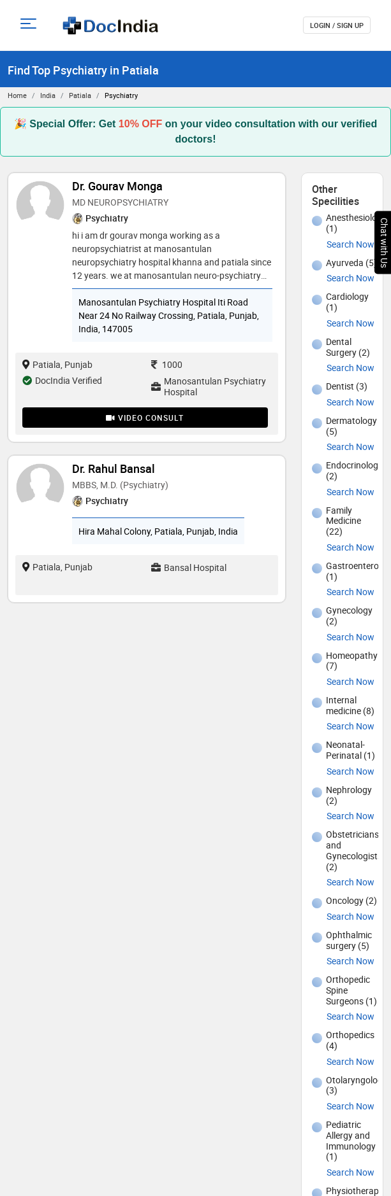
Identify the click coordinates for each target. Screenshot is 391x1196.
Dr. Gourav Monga (117, 185)
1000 (166, 364)
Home (17, 95)
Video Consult (145, 417)
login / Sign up (337, 25)
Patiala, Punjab (57, 364)
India (47, 95)
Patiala (80, 95)
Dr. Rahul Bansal (113, 468)
